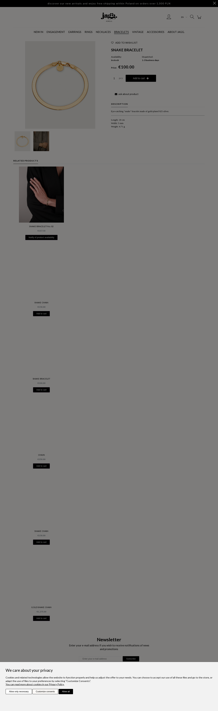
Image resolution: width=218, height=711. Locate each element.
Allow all (66, 691)
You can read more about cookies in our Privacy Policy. (35, 684)
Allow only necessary (19, 691)
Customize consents (45, 691)
